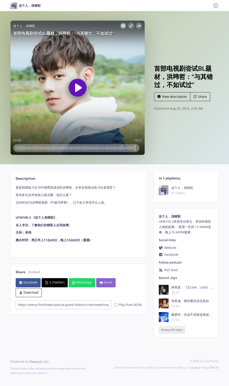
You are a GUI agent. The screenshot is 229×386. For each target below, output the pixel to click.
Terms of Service (124, 367)
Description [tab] (25, 178)
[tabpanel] (79, 217)
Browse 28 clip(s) (171, 330)
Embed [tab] (34, 272)
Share (200, 96)
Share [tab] (20, 272)
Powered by (30, 361)
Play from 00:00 (128, 305)
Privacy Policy (146, 367)
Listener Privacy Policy (171, 367)
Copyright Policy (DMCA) (203, 367)
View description (172, 96)
